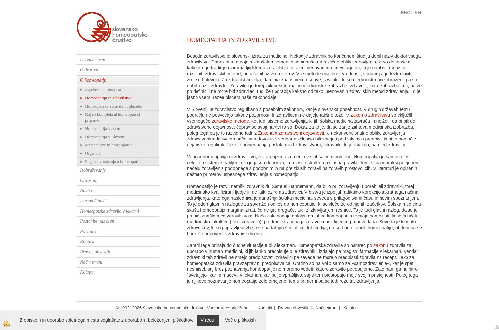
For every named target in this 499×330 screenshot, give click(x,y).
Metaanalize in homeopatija (108, 144)
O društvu (89, 69)
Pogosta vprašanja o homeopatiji (113, 161)
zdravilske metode (230, 121)
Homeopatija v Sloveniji (106, 136)
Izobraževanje (93, 170)
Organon (92, 153)
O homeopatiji (93, 80)
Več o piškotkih (240, 320)
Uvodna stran (92, 59)
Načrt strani (91, 262)
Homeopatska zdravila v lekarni (109, 211)
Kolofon (87, 272)
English (411, 12)
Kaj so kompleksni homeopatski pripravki (112, 117)
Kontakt (87, 241)
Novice (86, 190)
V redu (207, 320)
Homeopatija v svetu (102, 128)
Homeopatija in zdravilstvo (108, 97)
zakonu (380, 245)
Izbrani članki (93, 200)
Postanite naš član (97, 221)
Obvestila (89, 180)
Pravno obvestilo (95, 251)
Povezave (88, 231)
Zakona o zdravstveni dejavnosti (291, 133)
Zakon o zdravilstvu (370, 115)
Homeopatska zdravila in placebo (113, 106)
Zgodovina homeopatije (105, 89)
